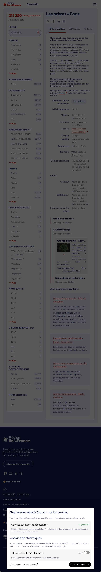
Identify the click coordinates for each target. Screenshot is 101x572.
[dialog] (50, 538)
